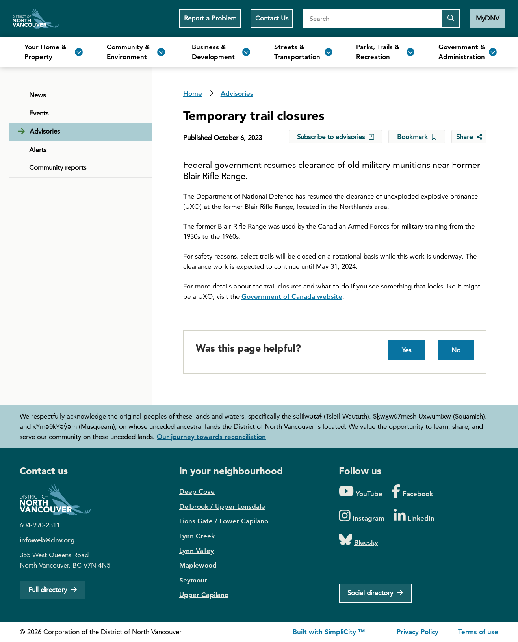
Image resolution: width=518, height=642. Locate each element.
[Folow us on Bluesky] (358, 540)
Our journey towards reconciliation (211, 437)
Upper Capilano (203, 595)
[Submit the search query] (450, 18)
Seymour (193, 580)
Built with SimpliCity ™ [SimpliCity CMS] (329, 632)
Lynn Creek (197, 536)
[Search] (372, 18)
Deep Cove (197, 491)
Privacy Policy (417, 632)
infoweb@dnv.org (47, 540)
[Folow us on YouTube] (360, 491)
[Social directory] (375, 593)
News (37, 95)
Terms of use (478, 632)
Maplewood (198, 565)
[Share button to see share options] (468, 136)
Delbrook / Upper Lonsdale (222, 506)
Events (38, 113)
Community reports (57, 167)
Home (36, 18)
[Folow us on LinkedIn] (414, 516)
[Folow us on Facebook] (412, 491)
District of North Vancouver (59, 499)
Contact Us (271, 18)
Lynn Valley (196, 551)
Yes (406, 350)
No (455, 350)
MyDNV (487, 18)
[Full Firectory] (52, 590)
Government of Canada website (291, 296)
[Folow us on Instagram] (361, 516)
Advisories (237, 93)
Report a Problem (210, 18)
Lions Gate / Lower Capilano (223, 521)
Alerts (37, 150)
